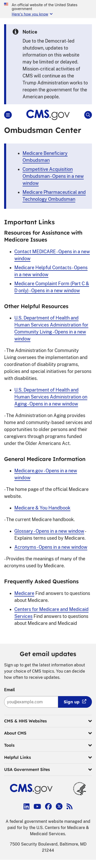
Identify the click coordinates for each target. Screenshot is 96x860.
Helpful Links (48, 757)
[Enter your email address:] (31, 702)
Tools (48, 745)
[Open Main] (8, 115)
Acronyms (50, 547)
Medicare (24, 593)
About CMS (48, 733)
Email (9, 689)
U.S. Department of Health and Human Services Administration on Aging (50, 397)
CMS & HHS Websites (48, 721)
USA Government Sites (48, 770)
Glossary (49, 531)
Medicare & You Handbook (42, 508)
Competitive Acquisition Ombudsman (53, 176)
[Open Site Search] (88, 115)
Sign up (72, 701)
